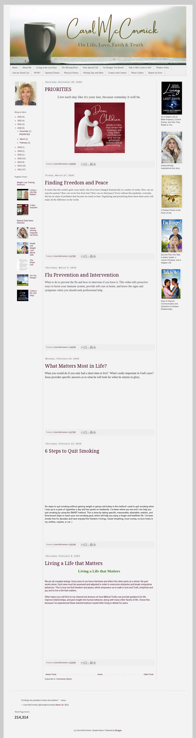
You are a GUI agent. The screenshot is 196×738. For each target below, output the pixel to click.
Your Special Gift (90, 67)
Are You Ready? (33, 276)
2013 (19, 166)
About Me (26, 67)
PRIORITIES (58, 89)
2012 (19, 169)
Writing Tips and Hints (93, 73)
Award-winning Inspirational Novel (34, 231)
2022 (19, 121)
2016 (19, 155)
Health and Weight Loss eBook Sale (33, 249)
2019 (19, 147)
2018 (19, 151)
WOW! (37, 73)
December (24, 131)
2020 (19, 128)
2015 (19, 158)
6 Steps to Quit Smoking (72, 451)
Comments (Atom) (64, 679)
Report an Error (155, 73)
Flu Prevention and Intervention (82, 275)
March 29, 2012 (62, 705)
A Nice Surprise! (33, 206)
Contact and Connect (117, 73)
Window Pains (162, 67)
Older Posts (149, 674)
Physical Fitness (71, 73)
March (23, 139)
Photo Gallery (137, 73)
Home (15, 67)
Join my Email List (20, 73)
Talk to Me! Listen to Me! (139, 67)
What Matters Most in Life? (76, 366)
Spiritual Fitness (52, 73)
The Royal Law (32, 262)
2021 (19, 124)
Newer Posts (51, 674)
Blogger (118, 730)
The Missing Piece (70, 67)
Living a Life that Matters (73, 563)
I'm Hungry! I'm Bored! (113, 67)
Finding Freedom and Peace (76, 182)
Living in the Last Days (46, 67)
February (24, 143)
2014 (19, 162)
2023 (19, 117)
